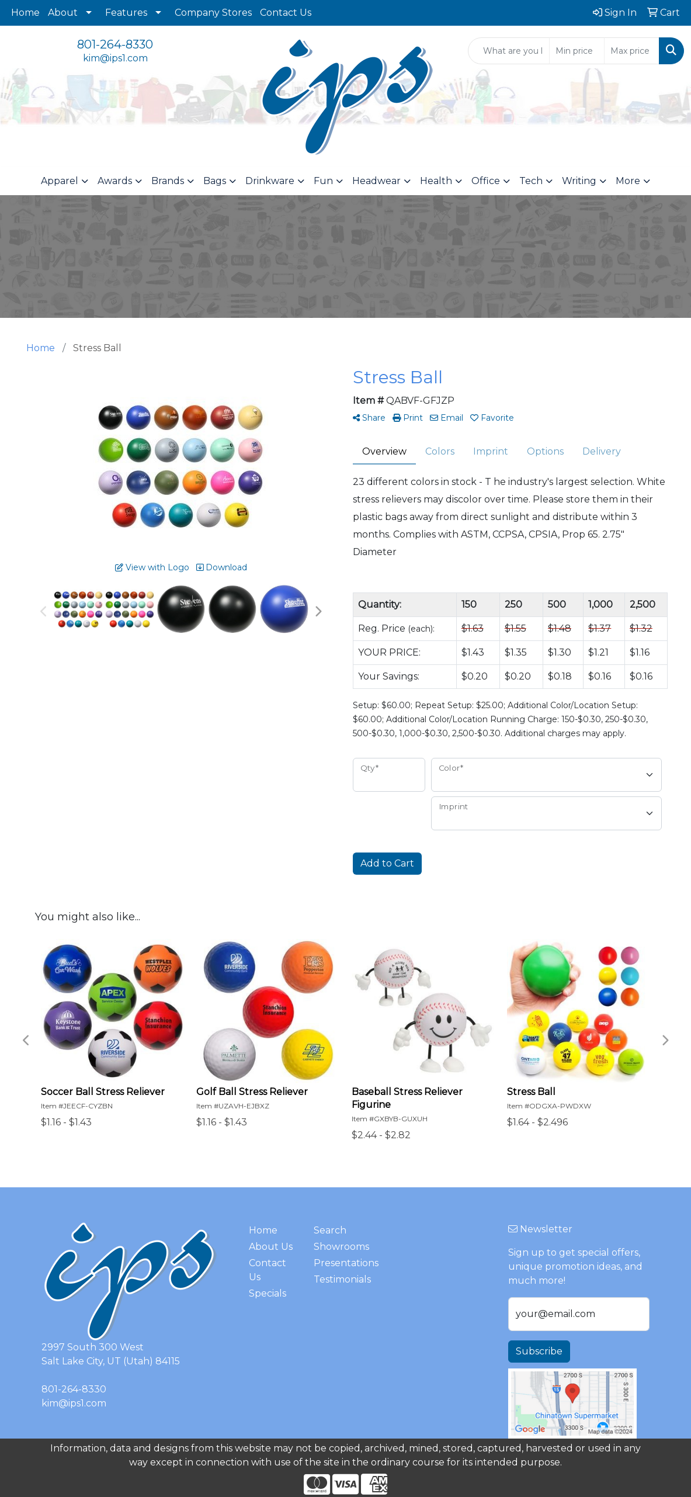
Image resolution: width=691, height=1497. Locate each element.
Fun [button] (323, 180)
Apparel (59, 180)
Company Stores (213, 12)
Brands (167, 180)
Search (330, 1230)
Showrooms (339, 1246)
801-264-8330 (115, 44)
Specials (267, 1293)
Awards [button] (115, 180)
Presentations (339, 1263)
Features (126, 12)
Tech (531, 180)
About (63, 12)
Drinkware (269, 180)
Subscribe (539, 1351)
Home (25, 12)
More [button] (628, 180)
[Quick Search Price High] (631, 50)
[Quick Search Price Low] (577, 50)
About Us (271, 1246)
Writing (579, 180)
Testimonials (339, 1279)
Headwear (376, 180)
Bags (214, 180)
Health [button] (436, 180)
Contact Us (285, 12)
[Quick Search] (509, 50)
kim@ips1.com (115, 58)
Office (485, 180)
